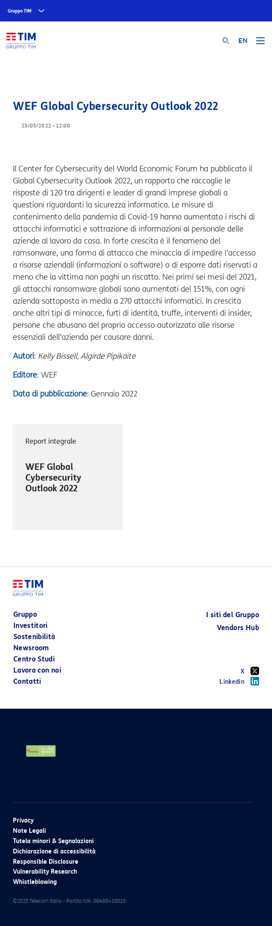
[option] (68, 477)
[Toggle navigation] (260, 44)
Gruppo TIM (19, 11)
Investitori (30, 625)
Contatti (27, 681)
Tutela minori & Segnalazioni (53, 841)
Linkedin (239, 681)
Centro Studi (34, 659)
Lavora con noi (37, 670)
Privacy (23, 820)
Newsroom (31, 648)
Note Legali (29, 831)
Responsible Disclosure (45, 861)
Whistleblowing (35, 882)
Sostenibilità (34, 637)
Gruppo (25, 614)
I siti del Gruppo (232, 615)
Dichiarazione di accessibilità (54, 851)
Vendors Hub (238, 628)
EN (242, 41)
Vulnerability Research (45, 871)
